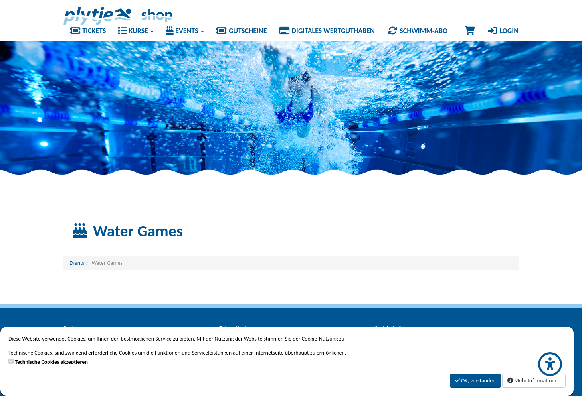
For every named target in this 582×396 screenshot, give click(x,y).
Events (185, 30)
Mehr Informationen (533, 380)
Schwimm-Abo (417, 30)
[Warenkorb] (470, 31)
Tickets (87, 30)
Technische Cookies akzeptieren (51, 362)
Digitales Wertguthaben (327, 30)
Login (503, 30)
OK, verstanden (475, 380)
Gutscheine (241, 30)
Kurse (136, 30)
